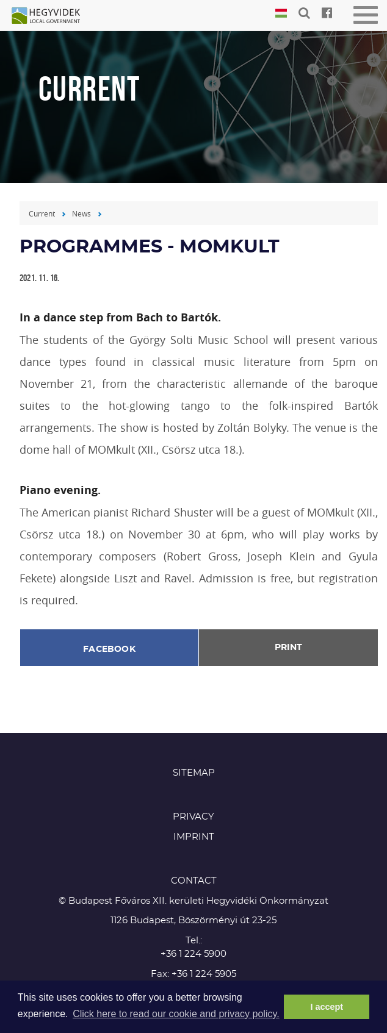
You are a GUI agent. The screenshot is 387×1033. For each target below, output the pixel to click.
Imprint (193, 837)
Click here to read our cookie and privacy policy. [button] (176, 1014)
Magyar (281, 14)
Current (42, 213)
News (81, 213)
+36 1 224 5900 (193, 954)
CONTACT (194, 880)
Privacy (193, 816)
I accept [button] (326, 1007)
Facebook (109, 649)
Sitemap (194, 772)
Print (288, 647)
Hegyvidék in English (52, 16)
